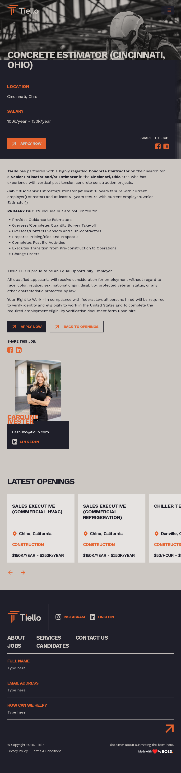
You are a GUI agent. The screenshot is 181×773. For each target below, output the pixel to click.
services (48, 638)
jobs (14, 646)
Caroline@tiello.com (30, 432)
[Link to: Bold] (156, 751)
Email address (22, 683)
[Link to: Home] (23, 10)
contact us (91, 638)
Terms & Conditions (46, 751)
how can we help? (27, 705)
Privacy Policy (17, 751)
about (16, 638)
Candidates (52, 646)
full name (18, 660)
